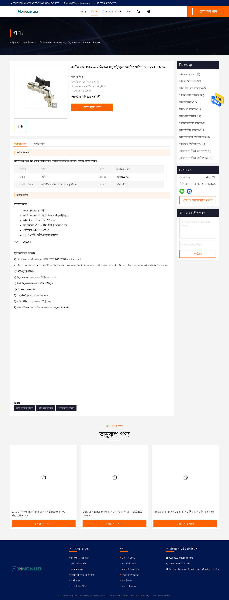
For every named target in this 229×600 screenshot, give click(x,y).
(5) (195, 151)
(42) (192, 88)
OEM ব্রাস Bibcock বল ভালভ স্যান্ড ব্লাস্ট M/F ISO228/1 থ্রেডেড (112, 513)
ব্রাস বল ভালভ (128, 558)
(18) (191, 130)
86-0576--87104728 (104, 3)
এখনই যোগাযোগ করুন (198, 200)
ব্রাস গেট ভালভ (129, 586)
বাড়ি (83, 11)
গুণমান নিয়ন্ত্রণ (77, 569)
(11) (190, 109)
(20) (196, 158)
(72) (192, 144)
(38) (194, 137)
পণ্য (94, 11)
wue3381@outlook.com (76, 3)
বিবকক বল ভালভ (66, 408)
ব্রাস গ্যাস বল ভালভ (131, 569)
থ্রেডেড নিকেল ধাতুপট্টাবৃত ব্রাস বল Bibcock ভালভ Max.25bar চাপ (38, 513)
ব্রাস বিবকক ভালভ (24, 408)
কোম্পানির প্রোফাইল (80, 558)
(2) (192, 123)
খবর (129, 11)
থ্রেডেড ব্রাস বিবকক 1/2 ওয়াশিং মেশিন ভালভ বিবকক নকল (183, 511)
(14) (190, 116)
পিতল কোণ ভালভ (130, 575)
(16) (188, 102)
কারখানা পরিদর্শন (78, 563)
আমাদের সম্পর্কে (112, 11)
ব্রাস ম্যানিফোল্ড (129, 563)
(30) (190, 81)
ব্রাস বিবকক (28, 42)
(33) (191, 95)
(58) (189, 74)
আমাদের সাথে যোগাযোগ (82, 575)
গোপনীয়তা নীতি (78, 586)
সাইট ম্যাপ (75, 580)
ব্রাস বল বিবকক (46, 408)
